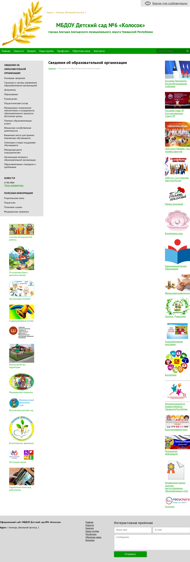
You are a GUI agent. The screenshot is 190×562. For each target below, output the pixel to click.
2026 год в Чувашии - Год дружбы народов (177, 150)
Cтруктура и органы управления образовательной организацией (20, 84)
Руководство (10, 98)
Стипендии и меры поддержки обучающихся (20, 144)
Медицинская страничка (16, 211)
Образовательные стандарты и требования (20, 166)
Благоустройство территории (17, 366)
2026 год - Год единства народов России (177, 179)
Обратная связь (81, 51)
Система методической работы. (20, 238)
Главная (6, 51)
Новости (19, 51)
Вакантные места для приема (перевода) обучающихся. (19, 137)
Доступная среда (17, 462)
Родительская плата (14, 198)
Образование (11, 94)
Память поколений (174, 204)
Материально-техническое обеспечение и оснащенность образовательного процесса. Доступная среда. (19, 112)
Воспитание (170, 375)
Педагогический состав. (16, 103)
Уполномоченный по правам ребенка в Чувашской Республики (176, 406)
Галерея (31, 51)
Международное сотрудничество (13, 151)
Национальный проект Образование (176, 267)
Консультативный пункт (176, 429)
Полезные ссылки (13, 207)
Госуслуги (169, 506)
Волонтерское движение (21, 443)
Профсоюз (63, 51)
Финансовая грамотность (177, 293)
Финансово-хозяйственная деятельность (17, 129)
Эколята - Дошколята (175, 316)
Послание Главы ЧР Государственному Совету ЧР (174, 113)
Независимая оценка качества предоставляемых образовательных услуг (176, 486)
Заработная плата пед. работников (20, 488)
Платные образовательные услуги (18, 122)
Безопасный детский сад (21, 410)
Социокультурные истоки (21, 320)
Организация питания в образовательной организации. (20, 158)
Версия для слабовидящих (169, 3)
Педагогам (9, 202)
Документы (10, 89)
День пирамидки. (14, 185)
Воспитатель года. (174, 233)
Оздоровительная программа (174, 343)
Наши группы (46, 51)
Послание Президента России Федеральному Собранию (176, 83)
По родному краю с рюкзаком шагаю (18, 274)
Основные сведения (14, 78)
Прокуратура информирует (171, 452)
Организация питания (19, 298)
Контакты (99, 51)
